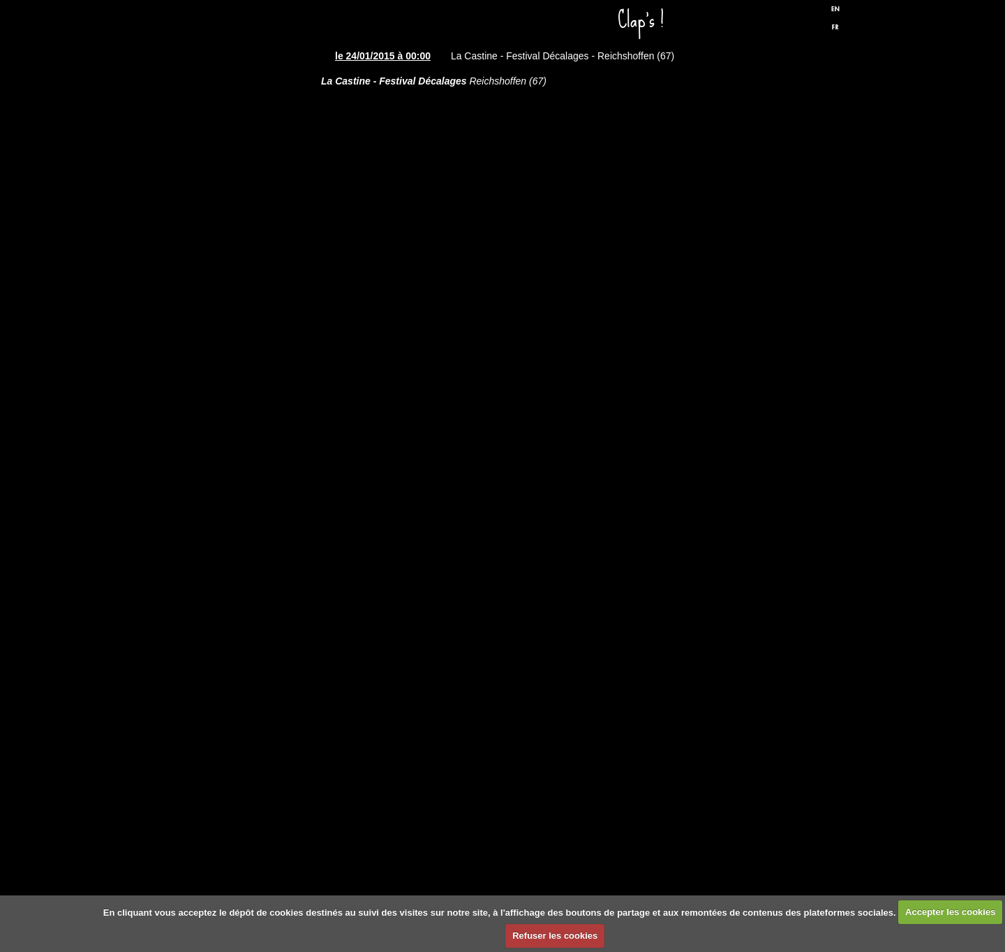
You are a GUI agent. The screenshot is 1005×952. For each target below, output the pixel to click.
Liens (247, 613)
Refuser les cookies (554, 935)
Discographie (247, 362)
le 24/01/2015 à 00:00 (383, 55)
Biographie (247, 529)
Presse (247, 446)
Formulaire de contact (247, 697)
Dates (247, 194)
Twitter (804, 23)
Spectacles (247, 278)
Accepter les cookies (950, 912)
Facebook (781, 23)
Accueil (247, 110)
